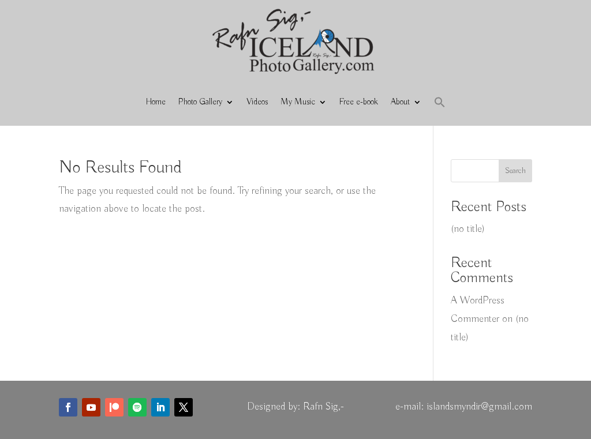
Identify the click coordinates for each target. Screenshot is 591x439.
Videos (257, 102)
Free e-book (358, 102)
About (400, 102)
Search (515, 171)
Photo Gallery (200, 102)
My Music (297, 102)
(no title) (468, 229)
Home (156, 102)
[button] (440, 102)
